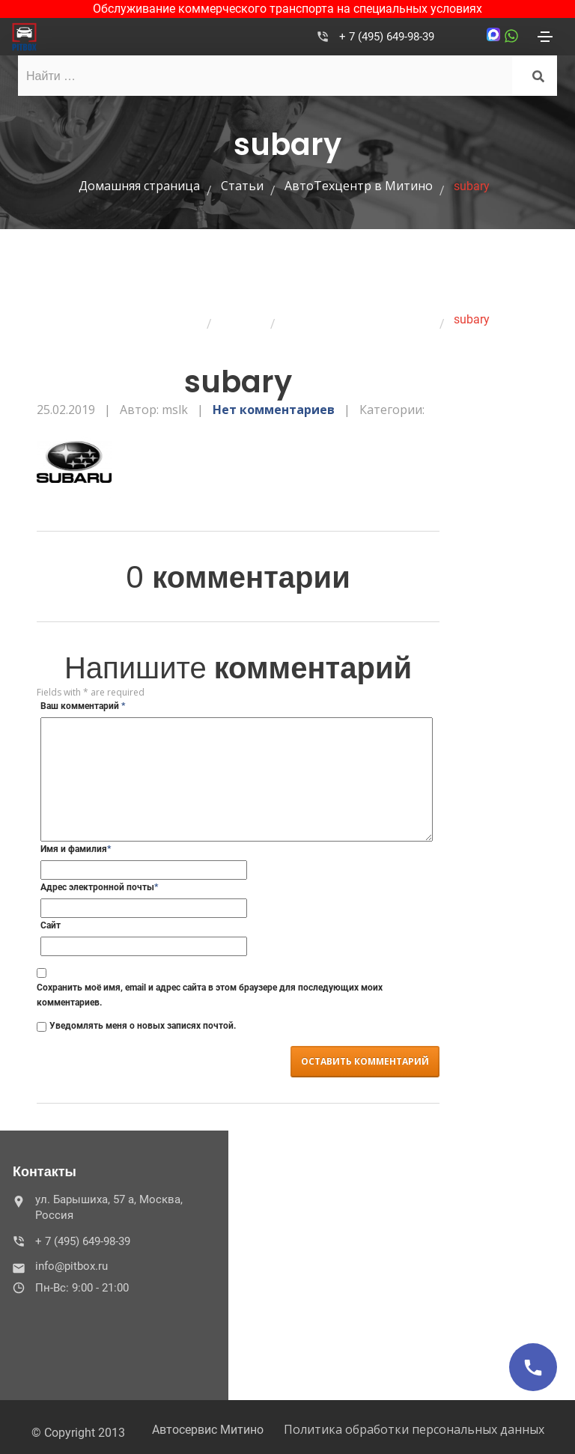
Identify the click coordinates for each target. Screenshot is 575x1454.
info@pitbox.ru (61, 1266)
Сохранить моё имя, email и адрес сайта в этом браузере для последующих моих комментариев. (210, 995)
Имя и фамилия (75, 849)
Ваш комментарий (82, 706)
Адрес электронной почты (99, 887)
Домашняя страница (139, 185)
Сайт (50, 925)
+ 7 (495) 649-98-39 (386, 36)
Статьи (242, 185)
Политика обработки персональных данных (414, 1429)
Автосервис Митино (208, 1430)
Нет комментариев (274, 409)
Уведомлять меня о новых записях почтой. (142, 1025)
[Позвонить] (533, 1367)
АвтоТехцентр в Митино (359, 185)
